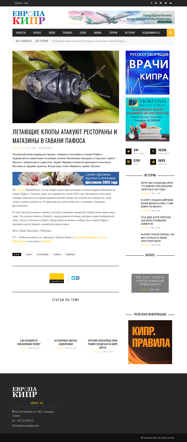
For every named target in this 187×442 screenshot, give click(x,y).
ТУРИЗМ (113, 32)
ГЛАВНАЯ (25, 41)
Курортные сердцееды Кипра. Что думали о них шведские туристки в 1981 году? (157, 186)
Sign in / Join (21, 3)
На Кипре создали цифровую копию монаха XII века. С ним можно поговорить (157, 203)
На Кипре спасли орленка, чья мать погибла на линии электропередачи (157, 237)
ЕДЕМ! (83, 32)
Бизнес (37, 32)
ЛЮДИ (52, 32)
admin (154, 437)
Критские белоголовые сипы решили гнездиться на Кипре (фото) (103, 344)
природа (70, 254)
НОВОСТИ (21, 32)
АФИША (98, 32)
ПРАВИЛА (67, 32)
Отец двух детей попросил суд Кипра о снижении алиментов (156, 220)
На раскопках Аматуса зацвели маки (65, 342)
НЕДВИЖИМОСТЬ (151, 32)
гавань (57, 254)
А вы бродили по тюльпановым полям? (28, 342)
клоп (29, 254)
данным (20, 189)
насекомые (42, 254)
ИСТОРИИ (130, 32)
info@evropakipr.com (27, 425)
